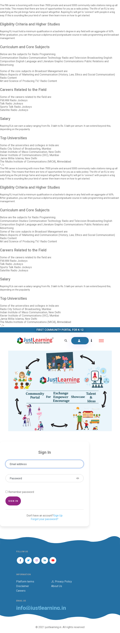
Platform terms (25, 581)
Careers (20, 590)
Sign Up (58, 515)
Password (16, 478)
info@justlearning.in (41, 608)
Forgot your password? (44, 519)
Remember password (21, 492)
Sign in (13, 501)
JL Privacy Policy (61, 581)
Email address (18, 464)
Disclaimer (22, 586)
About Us (56, 586)
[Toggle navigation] (101, 340)
